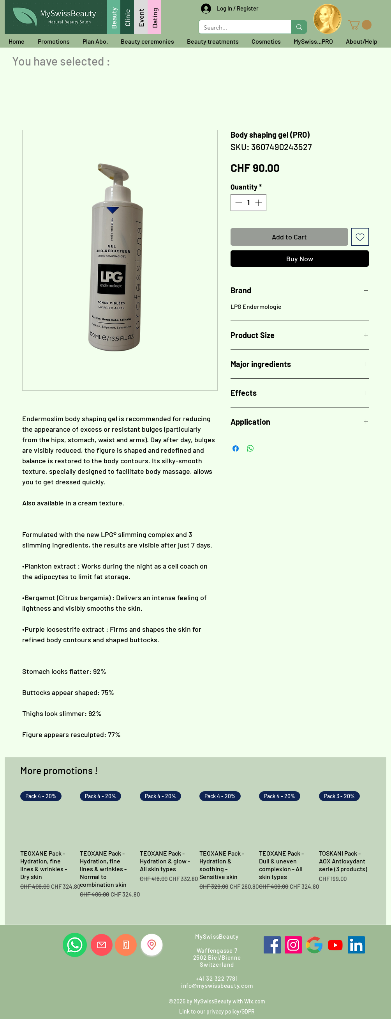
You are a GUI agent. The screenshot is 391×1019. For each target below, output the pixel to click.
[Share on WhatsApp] (250, 448)
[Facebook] (272, 944)
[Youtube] (335, 944)
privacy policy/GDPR (230, 1011)
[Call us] (126, 945)
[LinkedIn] (356, 944)
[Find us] (152, 945)
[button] (360, 25)
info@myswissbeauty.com (217, 985)
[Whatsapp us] (75, 945)
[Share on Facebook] (235, 448)
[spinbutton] (248, 203)
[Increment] (259, 203)
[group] (195, 854)
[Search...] (239, 27)
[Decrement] (238, 203)
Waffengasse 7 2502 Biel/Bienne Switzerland (217, 957)
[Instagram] (293, 944)
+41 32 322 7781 (217, 978)
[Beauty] (113, 17)
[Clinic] (127, 17)
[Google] (314, 944)
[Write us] (102, 945)
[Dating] (154, 17)
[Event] (141, 17)
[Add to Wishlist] (360, 237)
